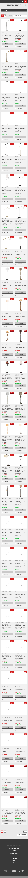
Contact (14, 860)
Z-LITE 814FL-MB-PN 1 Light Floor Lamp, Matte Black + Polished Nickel (7, 814)
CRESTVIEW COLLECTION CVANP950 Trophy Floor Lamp (7, 347)
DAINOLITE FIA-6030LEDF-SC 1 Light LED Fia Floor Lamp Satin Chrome (20, 68)
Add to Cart (7, 43)
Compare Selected (22, 834)
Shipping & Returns (14, 853)
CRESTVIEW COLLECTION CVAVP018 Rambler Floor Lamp (20, 347)
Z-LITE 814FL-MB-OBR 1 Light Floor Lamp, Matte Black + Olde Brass (19, 782)
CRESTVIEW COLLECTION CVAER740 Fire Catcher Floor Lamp (7, 503)
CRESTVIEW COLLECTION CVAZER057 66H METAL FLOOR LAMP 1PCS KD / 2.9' (7, 596)
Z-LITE (3, 32)
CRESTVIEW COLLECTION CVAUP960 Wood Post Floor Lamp (20, 285)
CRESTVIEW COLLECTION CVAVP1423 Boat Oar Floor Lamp (7, 565)
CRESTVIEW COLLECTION (19, 280)
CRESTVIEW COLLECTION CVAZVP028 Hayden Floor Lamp (20, 441)
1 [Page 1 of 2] (2, 831)
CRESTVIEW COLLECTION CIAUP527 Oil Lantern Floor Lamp (20, 410)
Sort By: (10, 15)
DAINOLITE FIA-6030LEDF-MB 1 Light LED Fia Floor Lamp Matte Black (7, 99)
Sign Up (15, 851)
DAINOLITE (17, 63)
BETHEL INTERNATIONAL (6, 622)
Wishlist (14, 850)
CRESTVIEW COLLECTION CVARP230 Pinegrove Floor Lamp (7, 379)
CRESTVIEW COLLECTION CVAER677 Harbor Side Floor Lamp (20, 472)
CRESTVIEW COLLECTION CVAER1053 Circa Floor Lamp (7, 472)
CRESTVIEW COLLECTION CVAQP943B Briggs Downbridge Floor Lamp (20, 534)
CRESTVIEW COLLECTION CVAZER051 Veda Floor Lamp (7, 316)
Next (25, 831)
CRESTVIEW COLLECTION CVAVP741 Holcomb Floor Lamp (7, 441)
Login (12, 851)
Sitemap (2, 876)
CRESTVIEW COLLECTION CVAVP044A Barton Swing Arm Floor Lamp (20, 565)
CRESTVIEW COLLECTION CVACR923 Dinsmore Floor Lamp (7, 534)
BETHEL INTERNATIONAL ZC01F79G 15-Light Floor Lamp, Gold (20, 627)
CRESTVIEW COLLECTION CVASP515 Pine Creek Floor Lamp (20, 379)
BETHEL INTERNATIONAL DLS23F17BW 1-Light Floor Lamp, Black (7, 627)
